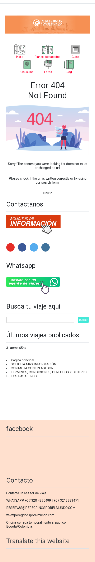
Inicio (48, 193)
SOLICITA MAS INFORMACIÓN (33, 364)
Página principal (22, 360)
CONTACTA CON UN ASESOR (32, 368)
